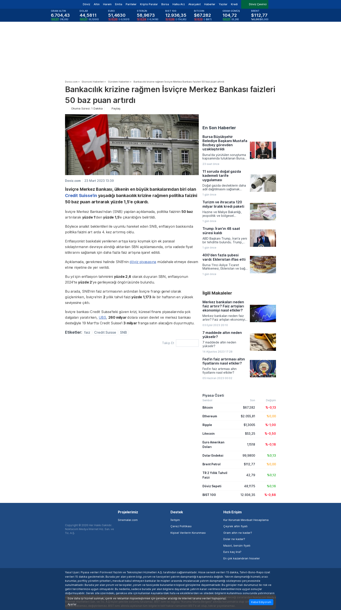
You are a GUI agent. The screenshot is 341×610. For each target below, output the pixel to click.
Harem (107, 4)
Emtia (118, 4)
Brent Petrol (211, 464)
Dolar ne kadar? (234, 539)
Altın (97, 4)
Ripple (207, 425)
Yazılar (223, 4)
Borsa (165, 4)
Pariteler (131, 4)
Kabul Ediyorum (261, 602)
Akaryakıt (194, 4)
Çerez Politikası (181, 526)
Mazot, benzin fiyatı (236, 545)
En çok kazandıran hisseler (241, 558)
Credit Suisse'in (81, 195)
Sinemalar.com (128, 520)
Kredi (234, 4)
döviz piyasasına (143, 262)
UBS (102, 317)
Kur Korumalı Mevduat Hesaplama (246, 520)
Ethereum (209, 416)
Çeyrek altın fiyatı (235, 526)
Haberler (209, 4)
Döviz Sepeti (211, 486)
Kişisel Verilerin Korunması (188, 532)
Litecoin (208, 433)
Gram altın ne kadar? (237, 532)
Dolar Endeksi (212, 455)
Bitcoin (207, 407)
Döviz (86, 4)
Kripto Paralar (149, 4)
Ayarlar (72, 604)
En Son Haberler (219, 127)
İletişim (175, 520)
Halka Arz (178, 4)
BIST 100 (209, 495)
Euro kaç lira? (232, 552)
